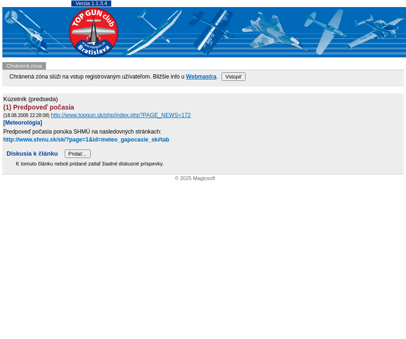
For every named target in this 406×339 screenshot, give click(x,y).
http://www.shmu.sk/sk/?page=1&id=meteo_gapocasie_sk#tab (86, 139)
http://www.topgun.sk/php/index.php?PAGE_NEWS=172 (121, 115)
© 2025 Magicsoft (195, 178)
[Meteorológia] (22, 122)
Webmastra (201, 76)
